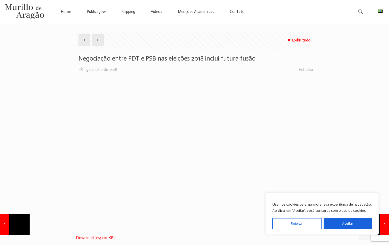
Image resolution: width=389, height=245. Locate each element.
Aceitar (347, 223)
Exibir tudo (298, 40)
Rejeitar (297, 223)
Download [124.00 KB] (95, 237)
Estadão (306, 69)
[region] (322, 214)
